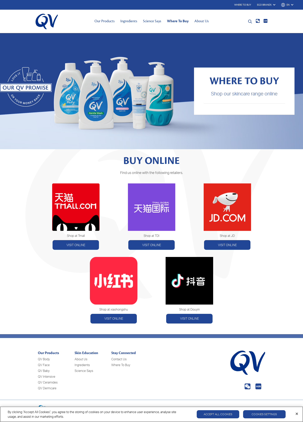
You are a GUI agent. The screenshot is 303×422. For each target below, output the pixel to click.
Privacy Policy (218, 410)
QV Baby (44, 371)
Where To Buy (178, 21)
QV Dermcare (47, 388)
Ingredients (128, 21)
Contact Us (119, 359)
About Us (201, 21)
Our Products (104, 21)
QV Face (44, 365)
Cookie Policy (240, 410)
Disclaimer (260, 410)
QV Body (44, 359)
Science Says (152, 21)
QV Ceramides (48, 382)
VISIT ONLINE (75, 245)
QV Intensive (46, 376)
